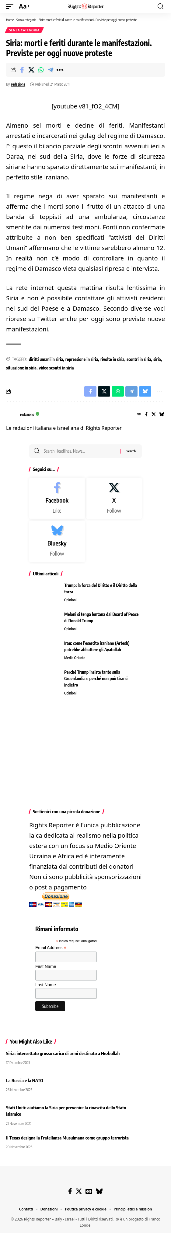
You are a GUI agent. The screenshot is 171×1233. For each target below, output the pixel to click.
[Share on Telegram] (50, 70)
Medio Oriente (74, 657)
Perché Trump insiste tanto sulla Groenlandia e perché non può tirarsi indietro (95, 678)
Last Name (45, 984)
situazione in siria (21, 367)
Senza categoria (26, 20)
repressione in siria (81, 359)
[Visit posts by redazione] (11, 414)
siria (157, 359)
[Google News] (89, 1191)
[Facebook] (146, 415)
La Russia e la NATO (24, 1080)
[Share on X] (31, 70)
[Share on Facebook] (22, 70)
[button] (11, 6)
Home (10, 20)
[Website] (139, 415)
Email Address (50, 948)
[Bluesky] (162, 415)
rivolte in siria (112, 359)
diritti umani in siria (46, 359)
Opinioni (70, 600)
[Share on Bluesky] (145, 391)
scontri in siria (139, 359)
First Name (45, 966)
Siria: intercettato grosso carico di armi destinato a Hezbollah (63, 1053)
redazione (18, 84)
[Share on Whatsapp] (41, 70)
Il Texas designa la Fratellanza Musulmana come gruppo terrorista (67, 1137)
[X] (153, 415)
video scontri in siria (56, 367)
